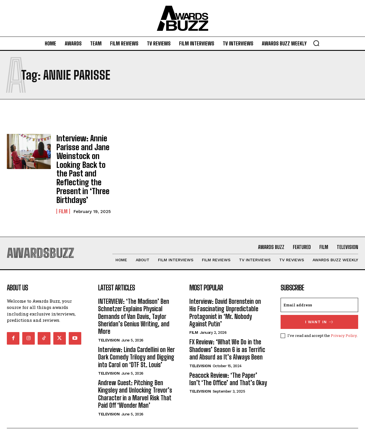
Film (63, 193)
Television (108, 325)
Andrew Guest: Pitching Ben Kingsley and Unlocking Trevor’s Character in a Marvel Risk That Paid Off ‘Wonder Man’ (135, 379)
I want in (319, 307)
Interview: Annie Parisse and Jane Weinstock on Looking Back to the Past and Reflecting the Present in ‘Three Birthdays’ (85, 160)
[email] (319, 290)
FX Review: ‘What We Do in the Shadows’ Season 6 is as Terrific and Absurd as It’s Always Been (227, 334)
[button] (316, 43)
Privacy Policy (344, 320)
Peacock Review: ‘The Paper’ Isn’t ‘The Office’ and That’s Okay (228, 364)
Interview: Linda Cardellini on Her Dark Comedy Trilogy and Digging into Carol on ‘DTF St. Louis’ (136, 342)
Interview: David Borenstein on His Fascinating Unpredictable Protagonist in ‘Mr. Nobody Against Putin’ (225, 298)
